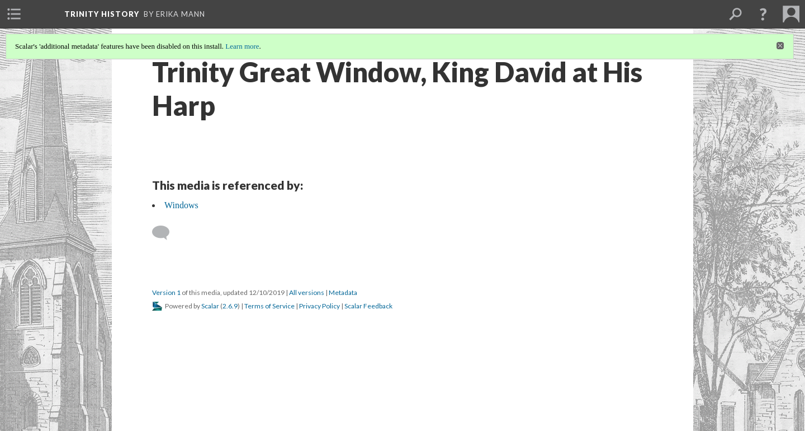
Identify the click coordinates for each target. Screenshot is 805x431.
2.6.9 (230, 306)
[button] (763, 14)
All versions (306, 292)
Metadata (343, 292)
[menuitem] (14, 14)
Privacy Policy (319, 306)
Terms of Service (269, 306)
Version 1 (166, 292)
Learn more (242, 46)
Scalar (210, 306)
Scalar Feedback (368, 306)
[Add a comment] (165, 233)
